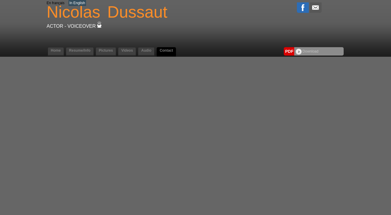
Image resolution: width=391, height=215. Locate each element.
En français (56, 3)
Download (307, 51)
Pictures (106, 50)
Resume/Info (80, 50)
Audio (146, 50)
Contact (166, 50)
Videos (127, 50)
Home (56, 50)
